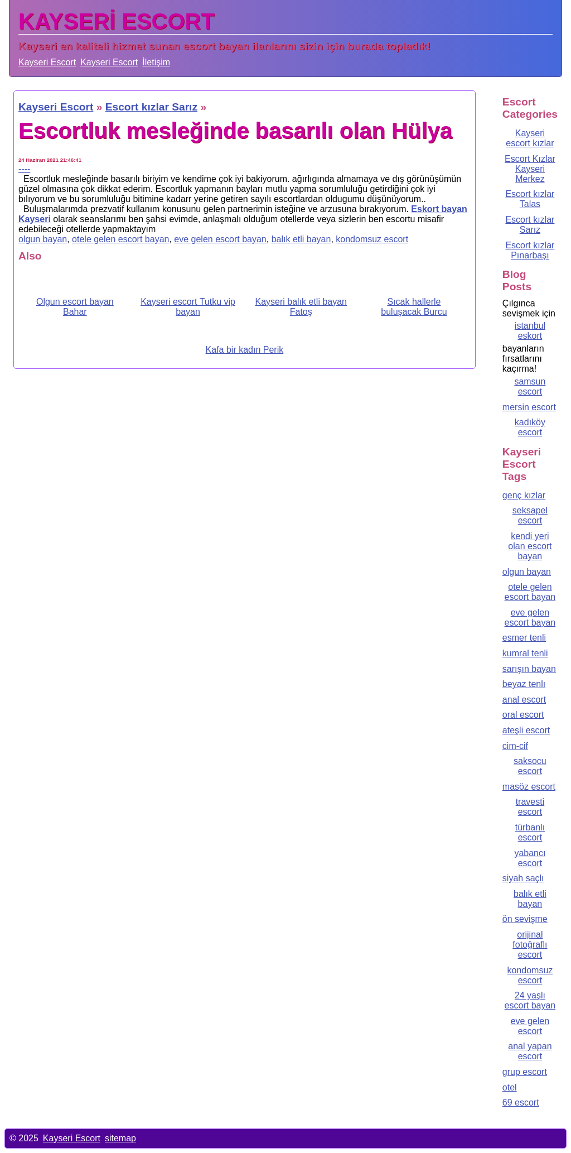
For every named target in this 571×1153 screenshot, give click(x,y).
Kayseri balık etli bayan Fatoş (301, 306)
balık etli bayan (301, 239)
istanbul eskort (530, 330)
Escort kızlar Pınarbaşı (529, 250)
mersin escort (529, 407)
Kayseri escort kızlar (530, 138)
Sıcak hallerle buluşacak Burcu (414, 306)
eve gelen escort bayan (220, 239)
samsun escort (529, 386)
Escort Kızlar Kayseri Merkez (530, 169)
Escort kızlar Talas (529, 199)
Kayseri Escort (47, 62)
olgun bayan (42, 239)
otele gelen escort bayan (120, 239)
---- (24, 169)
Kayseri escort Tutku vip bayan (188, 306)
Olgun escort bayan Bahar (75, 306)
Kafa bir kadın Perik (245, 349)
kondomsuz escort (372, 239)
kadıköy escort (530, 427)
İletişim (156, 62)
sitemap (120, 1138)
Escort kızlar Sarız (529, 224)
